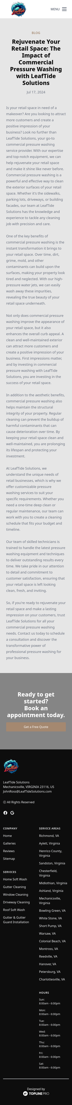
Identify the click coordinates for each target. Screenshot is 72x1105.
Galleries (9, 843)
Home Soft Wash (15, 879)
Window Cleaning (15, 894)
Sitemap (9, 859)
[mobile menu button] (64, 9)
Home (7, 836)
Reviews (9, 851)
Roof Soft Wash (14, 910)
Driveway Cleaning (16, 902)
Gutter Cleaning (14, 887)
